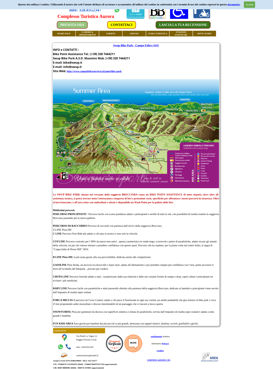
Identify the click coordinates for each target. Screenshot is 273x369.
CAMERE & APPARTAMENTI (87, 33)
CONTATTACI (121, 25)
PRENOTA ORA (72, 25)
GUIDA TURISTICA (157, 33)
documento (233, 4)
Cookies (160, 350)
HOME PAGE (63, 33)
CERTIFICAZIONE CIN (158, 360)
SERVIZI (134, 33)
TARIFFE (110, 33)
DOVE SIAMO (204, 33)
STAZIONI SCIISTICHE (181, 33)
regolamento (156, 336)
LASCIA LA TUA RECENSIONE (183, 25)
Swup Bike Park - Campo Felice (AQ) (136, 45)
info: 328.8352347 (85, 10)
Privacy (165, 343)
